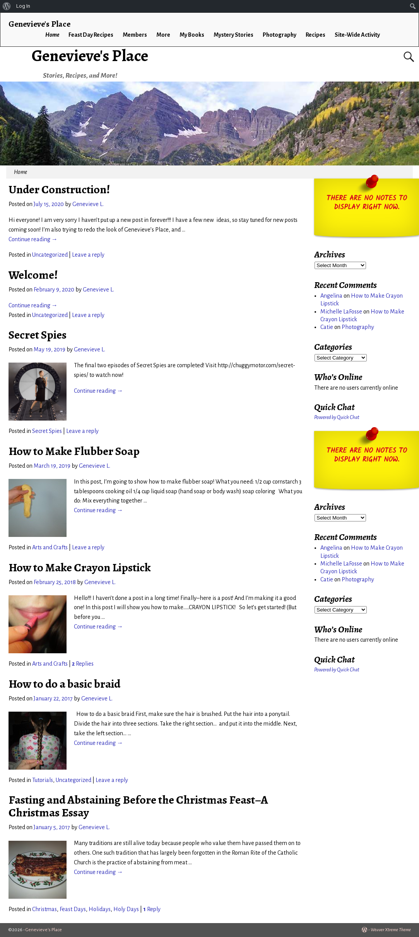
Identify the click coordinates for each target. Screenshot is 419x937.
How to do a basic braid (64, 684)
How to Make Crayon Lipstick (80, 567)
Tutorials (42, 780)
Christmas (44, 909)
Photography (279, 35)
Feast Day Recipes (90, 35)
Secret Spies (38, 334)
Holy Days (126, 909)
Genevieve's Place (90, 55)
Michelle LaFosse (341, 311)
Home (52, 35)
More (163, 35)
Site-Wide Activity (357, 35)
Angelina (331, 296)
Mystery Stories (233, 35)
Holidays (100, 909)
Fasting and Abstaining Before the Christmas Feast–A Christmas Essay (138, 806)
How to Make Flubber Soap (74, 451)
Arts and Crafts (50, 547)
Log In (23, 6)
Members (135, 35)
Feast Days (73, 909)
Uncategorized (50, 255)
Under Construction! (59, 189)
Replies (83, 664)
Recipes (315, 35)
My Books (192, 35)
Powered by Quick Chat (336, 417)
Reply (152, 909)
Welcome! (33, 275)
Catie (326, 327)
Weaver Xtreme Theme (391, 929)
